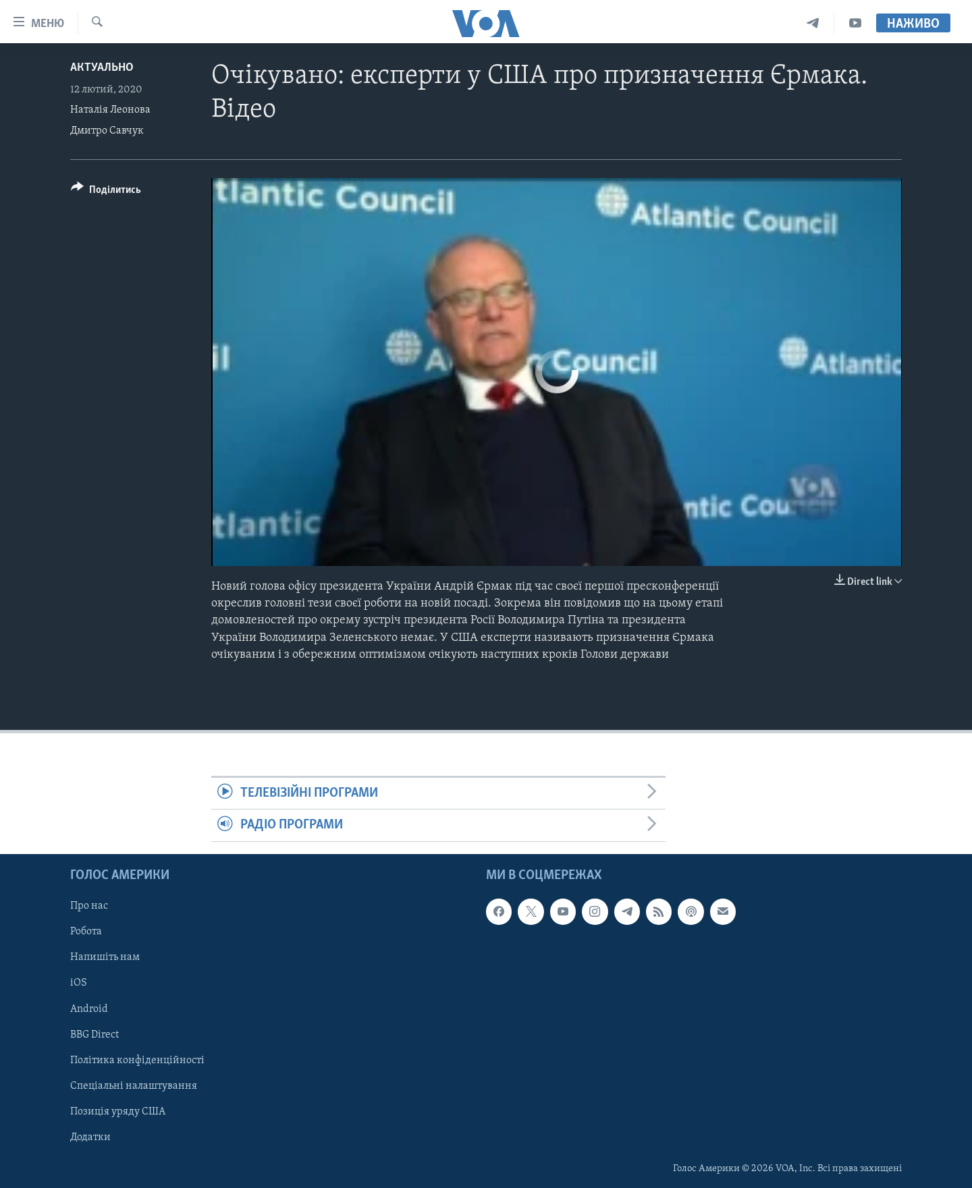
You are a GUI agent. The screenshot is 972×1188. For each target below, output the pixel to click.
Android (89, 1008)
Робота (86, 931)
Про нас (89, 906)
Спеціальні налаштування (133, 1085)
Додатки (90, 1136)
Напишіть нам (105, 957)
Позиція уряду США (117, 1111)
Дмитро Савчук (107, 130)
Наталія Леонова (110, 110)
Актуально (102, 67)
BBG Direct (94, 1034)
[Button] (106, 192)
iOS (78, 983)
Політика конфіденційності (137, 1059)
